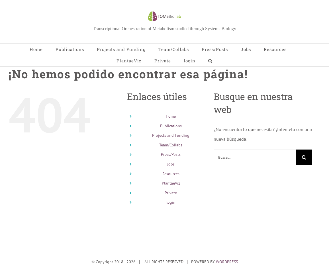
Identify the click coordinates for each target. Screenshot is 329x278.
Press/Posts (171, 154)
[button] (210, 60)
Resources (170, 173)
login (170, 202)
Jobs (171, 164)
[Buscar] (304, 157)
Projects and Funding (170, 135)
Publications (171, 125)
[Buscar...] (255, 157)
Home (171, 116)
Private (171, 192)
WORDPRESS (227, 261)
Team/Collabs (170, 145)
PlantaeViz (171, 183)
